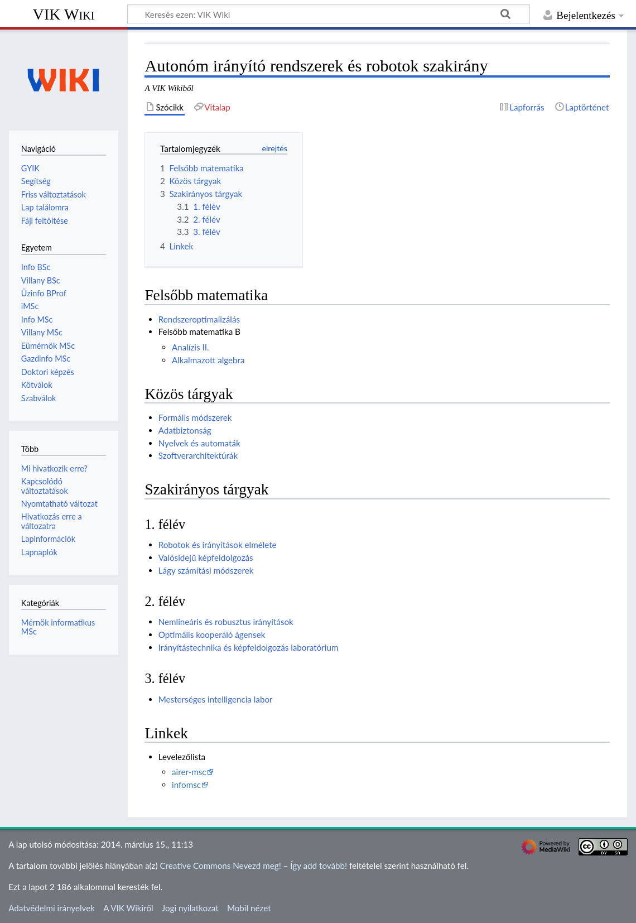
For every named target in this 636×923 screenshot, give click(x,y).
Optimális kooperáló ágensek (212, 634)
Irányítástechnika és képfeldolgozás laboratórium (248, 647)
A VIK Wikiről (128, 908)
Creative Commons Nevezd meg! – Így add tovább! (253, 865)
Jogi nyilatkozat (190, 908)
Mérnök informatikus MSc (58, 627)
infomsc (186, 785)
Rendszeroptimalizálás (199, 319)
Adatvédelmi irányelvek (51, 908)
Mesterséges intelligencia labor (215, 699)
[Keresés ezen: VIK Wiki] (328, 14)
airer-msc (189, 772)
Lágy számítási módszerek (206, 570)
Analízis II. (190, 347)
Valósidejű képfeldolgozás (205, 557)
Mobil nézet (249, 908)
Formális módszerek (195, 417)
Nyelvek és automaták (199, 443)
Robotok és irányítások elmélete (217, 545)
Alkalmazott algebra (208, 360)
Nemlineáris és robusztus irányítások (225, 622)
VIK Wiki (64, 14)
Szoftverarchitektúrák (198, 455)
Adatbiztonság (184, 430)
